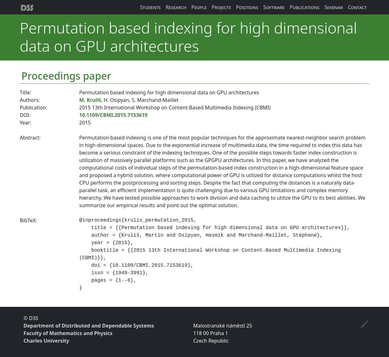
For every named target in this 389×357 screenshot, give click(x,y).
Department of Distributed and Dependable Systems (88, 325)
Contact (357, 7)
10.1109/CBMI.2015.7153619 (113, 115)
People (199, 7)
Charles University (46, 340)
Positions (247, 7)
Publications (304, 7)
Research (176, 7)
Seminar (333, 7)
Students (150, 7)
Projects (221, 7)
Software (274, 7)
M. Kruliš (90, 100)
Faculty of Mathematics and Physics (67, 333)
